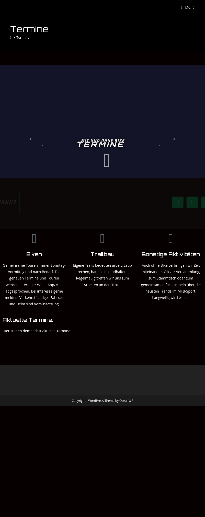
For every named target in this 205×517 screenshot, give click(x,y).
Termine (22, 37)
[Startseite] (11, 37)
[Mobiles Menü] (188, 7)
